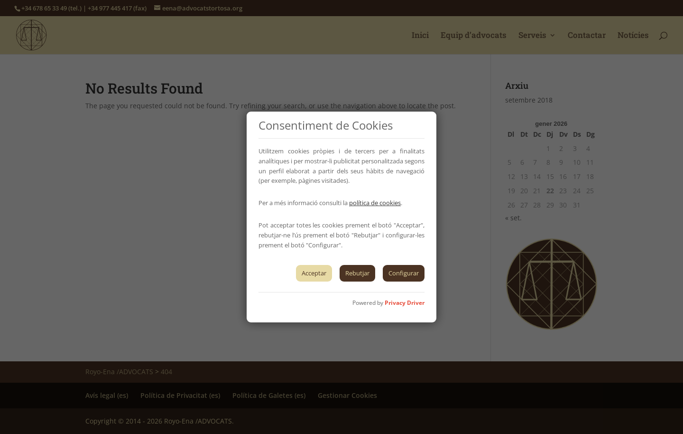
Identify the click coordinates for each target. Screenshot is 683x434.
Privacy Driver (405, 303)
